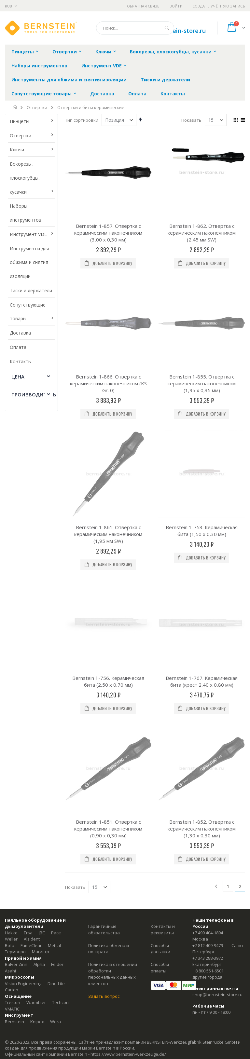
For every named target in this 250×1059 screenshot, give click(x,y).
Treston (12, 720)
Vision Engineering (23, 701)
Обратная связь (143, 6)
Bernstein (14, 739)
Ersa (28, 650)
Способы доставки (160, 666)
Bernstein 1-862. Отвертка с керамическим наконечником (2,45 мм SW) (202, 233)
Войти (176, 6)
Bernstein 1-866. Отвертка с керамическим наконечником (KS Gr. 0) (108, 313)
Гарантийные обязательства (104, 647)
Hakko (11, 650)
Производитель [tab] (33, 394)
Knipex (37, 739)
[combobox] (135, 27)
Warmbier (36, 720)
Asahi (10, 689)
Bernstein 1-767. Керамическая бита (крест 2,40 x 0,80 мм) (202, 469)
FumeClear (31, 663)
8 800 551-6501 (209, 689)
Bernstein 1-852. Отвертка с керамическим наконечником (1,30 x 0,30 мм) (202, 546)
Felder (57, 682)
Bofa (9, 663)
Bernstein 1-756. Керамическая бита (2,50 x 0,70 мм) (108, 469)
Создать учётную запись (218, 6)
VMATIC (12, 727)
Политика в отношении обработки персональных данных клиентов (112, 691)
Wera (55, 739)
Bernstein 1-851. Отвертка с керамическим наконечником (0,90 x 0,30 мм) (108, 546)
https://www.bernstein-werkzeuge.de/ (128, 772)
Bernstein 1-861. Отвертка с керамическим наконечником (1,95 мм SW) (108, 393)
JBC (42, 650)
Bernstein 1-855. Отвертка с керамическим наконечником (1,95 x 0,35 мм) (202, 313)
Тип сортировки (81, 120)
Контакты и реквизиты (163, 647)
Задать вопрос (103, 714)
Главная (15, 107)
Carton (11, 707)
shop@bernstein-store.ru (217, 712)
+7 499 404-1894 (207, 650)
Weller (11, 657)
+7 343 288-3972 (207, 676)
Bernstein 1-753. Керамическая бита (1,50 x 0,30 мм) (202, 389)
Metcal (54, 663)
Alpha (39, 682)
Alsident (32, 657)
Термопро (15, 669)
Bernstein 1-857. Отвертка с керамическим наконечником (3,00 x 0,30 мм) (108, 233)
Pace (56, 650)
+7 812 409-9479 (207, 663)
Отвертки (37, 107)
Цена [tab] (18, 376)
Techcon (60, 720)
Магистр (40, 669)
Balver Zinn (16, 682)
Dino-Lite (56, 701)
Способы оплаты (160, 685)
